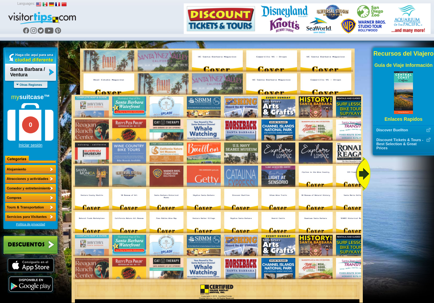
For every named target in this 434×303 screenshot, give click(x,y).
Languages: (26, 3)
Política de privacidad (30, 224)
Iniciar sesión (30, 145)
